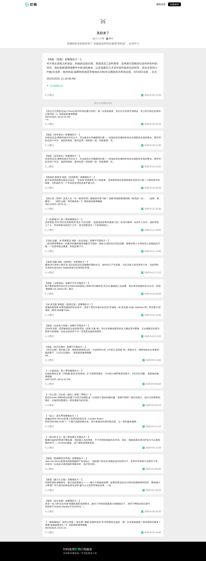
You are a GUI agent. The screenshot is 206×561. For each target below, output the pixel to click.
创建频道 (174, 4)
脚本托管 (160, 4)
